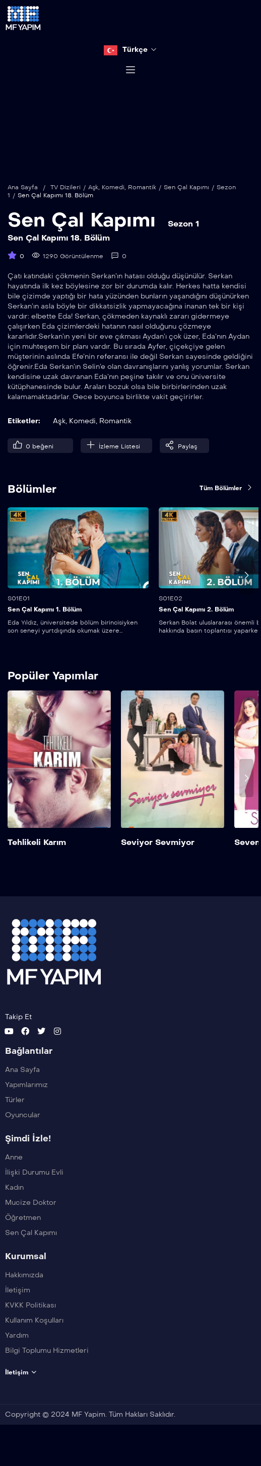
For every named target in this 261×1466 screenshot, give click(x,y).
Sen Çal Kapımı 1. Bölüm (45, 628)
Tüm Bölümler (226, 506)
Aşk (93, 206)
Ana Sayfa (23, 206)
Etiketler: (24, 440)
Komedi (113, 206)
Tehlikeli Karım (37, 861)
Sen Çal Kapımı (186, 206)
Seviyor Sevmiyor (157, 861)
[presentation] (246, 594)
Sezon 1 (183, 243)
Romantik (142, 206)
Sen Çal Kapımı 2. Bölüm (196, 628)
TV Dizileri (65, 206)
